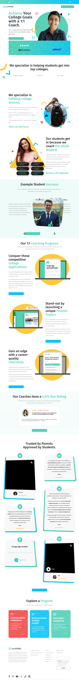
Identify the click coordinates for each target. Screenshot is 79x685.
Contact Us (48, 661)
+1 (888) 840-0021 (59, 652)
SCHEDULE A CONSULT (39, 430)
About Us (47, 650)
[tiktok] (25, 676)
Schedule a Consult (67, 7)
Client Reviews (48, 657)
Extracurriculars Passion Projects (37, 652)
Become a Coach (49, 659)
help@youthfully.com (60, 650)
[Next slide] (24, 234)
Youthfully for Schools (50, 652)
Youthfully (59, 660)
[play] (16, 560)
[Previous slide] (54, 234)
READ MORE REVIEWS (39, 590)
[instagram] (13, 676)
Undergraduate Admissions (35, 650)
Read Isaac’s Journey (39, 233)
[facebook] (9, 676)
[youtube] (17, 676)
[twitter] (21, 676)
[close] (69, 2)
